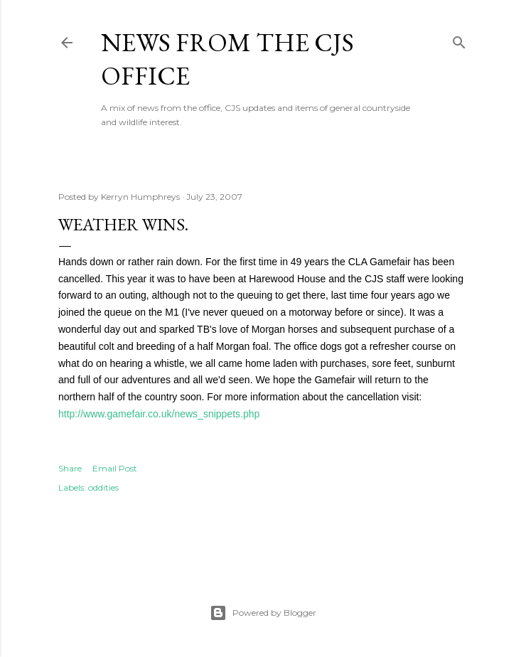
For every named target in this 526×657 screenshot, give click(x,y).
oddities (103, 487)
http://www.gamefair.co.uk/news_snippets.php (158, 414)
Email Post (114, 468)
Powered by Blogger (263, 612)
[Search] (459, 39)
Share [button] (70, 468)
